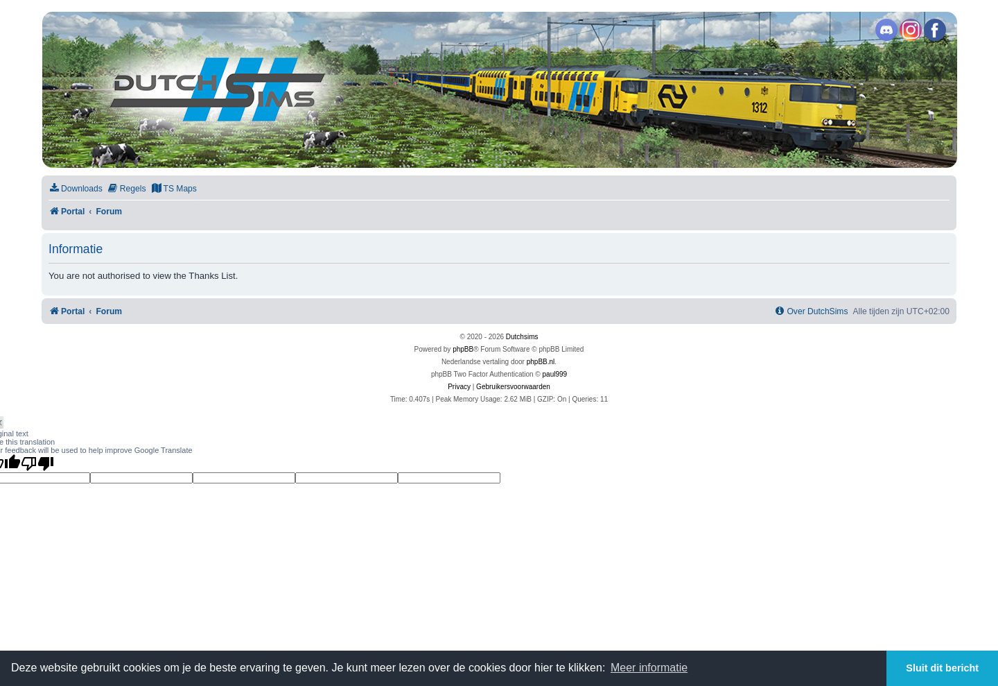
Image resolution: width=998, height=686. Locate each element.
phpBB (463, 349)
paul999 (555, 374)
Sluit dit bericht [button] (942, 668)
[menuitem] (76, 189)
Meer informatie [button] (649, 668)
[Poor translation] (37, 463)
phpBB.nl (541, 362)
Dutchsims (522, 337)
